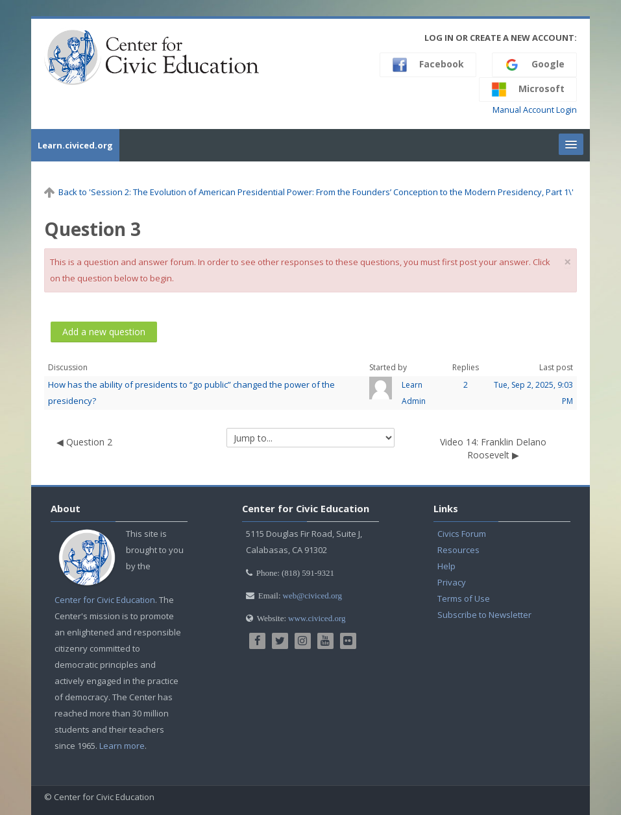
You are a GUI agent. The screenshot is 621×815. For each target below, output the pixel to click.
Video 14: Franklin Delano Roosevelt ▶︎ (493, 448)
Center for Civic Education (105, 600)
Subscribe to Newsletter (484, 614)
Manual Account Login (535, 109)
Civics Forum (461, 533)
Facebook (428, 65)
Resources (458, 550)
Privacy (451, 582)
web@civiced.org (313, 595)
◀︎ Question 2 (84, 442)
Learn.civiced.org (75, 145)
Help (446, 566)
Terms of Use (463, 598)
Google (534, 65)
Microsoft (528, 89)
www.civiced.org (316, 618)
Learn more (122, 745)
